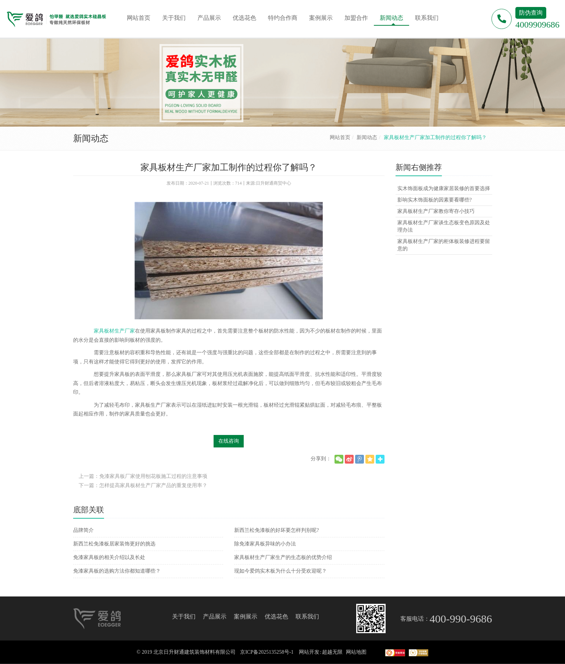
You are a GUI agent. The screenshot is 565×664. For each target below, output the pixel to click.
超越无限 (332, 652)
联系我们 (307, 616)
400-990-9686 (461, 619)
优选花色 (276, 616)
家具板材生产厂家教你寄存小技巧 (436, 211)
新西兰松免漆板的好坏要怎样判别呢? (276, 530)
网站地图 (356, 652)
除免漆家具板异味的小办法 (265, 544)
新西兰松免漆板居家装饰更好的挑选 (114, 544)
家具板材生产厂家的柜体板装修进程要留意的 (443, 245)
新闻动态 (367, 137)
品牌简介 (83, 530)
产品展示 (214, 616)
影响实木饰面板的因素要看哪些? (434, 200)
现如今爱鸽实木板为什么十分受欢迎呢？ (280, 571)
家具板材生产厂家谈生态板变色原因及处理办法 (443, 226)
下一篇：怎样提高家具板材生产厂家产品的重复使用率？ (143, 485)
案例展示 (245, 616)
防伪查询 (531, 13)
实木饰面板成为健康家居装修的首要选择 (443, 188)
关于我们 (184, 616)
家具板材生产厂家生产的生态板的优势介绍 (283, 557)
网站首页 (340, 137)
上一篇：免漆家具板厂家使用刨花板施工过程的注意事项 (143, 476)
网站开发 (309, 652)
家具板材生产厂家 (114, 331)
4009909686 (537, 24)
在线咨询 (228, 441)
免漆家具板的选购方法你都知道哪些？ (117, 571)
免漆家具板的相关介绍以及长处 (109, 557)
